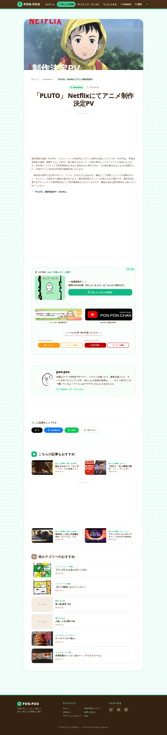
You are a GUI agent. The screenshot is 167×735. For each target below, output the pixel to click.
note (86, 715)
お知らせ (66, 712)
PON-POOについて (92, 708)
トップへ (49, 345)
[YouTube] (118, 709)
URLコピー (90, 430)
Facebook (53, 430)
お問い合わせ (89, 712)
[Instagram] (126, 709)
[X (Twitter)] (111, 709)
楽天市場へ (95, 345)
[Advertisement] (83, 133)
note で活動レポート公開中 (59, 272)
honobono (47, 79)
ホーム (65, 708)
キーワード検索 (71, 345)
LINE (72, 430)
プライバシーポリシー (72, 715)
